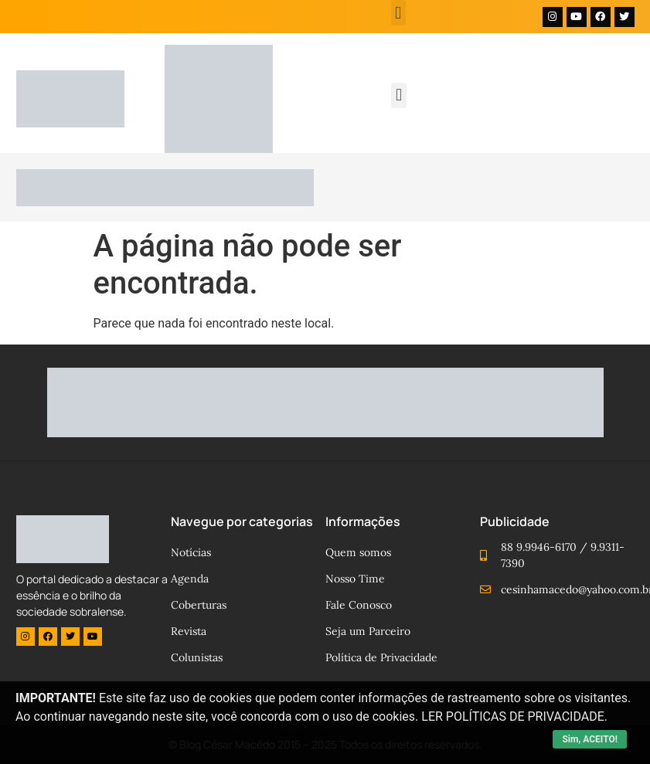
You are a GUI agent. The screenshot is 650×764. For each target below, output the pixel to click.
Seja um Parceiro (367, 631)
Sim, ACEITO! (590, 739)
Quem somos (358, 552)
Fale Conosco (358, 605)
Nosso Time (355, 579)
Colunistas (197, 657)
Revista (188, 631)
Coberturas (198, 605)
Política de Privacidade (381, 657)
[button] (398, 12)
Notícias (191, 552)
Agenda (190, 579)
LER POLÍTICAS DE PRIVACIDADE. (514, 716)
